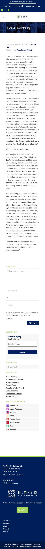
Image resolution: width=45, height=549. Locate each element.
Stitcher (13, 429)
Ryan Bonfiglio (12, 391)
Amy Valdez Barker (14, 393)
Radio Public (15, 422)
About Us (6, 504)
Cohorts (6, 501)
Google (12, 416)
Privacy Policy (15, 524)
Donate (18, 6)
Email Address (14, 339)
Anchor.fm (14, 405)
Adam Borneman (13, 382)
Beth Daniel (10, 396)
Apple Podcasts (16, 409)
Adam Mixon (11, 385)
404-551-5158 (7, 6)
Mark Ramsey (11, 376)
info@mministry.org (10, 461)
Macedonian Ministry (24, 50)
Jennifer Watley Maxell (15, 388)
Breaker (13, 412)
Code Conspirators (35, 524)
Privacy (5, 509)
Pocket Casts (15, 419)
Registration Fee (33, 6)
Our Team (6, 498)
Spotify (12, 426)
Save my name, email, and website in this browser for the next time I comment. (22, 315)
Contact (6, 506)
